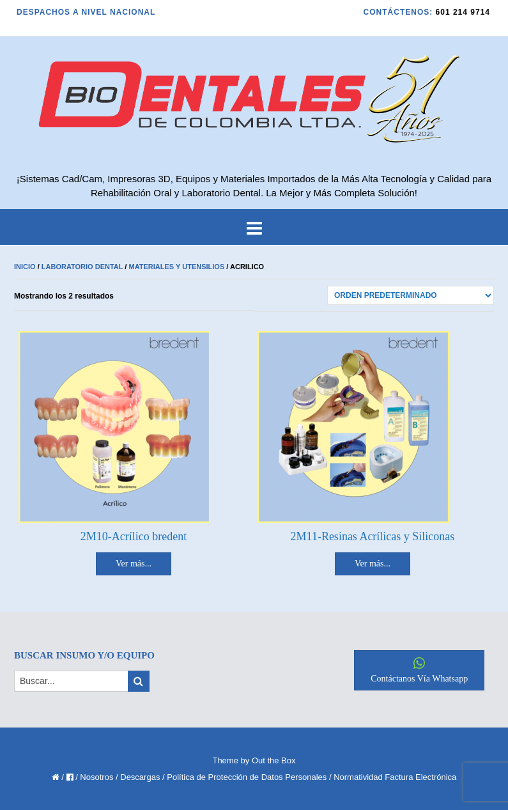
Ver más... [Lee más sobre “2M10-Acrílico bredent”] (133, 563)
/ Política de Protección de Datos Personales (244, 777)
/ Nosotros (94, 777)
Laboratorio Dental (82, 266)
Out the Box (274, 760)
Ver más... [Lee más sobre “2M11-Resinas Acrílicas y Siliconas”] (372, 563)
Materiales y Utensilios (176, 266)
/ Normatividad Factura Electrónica (392, 777)
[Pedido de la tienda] (410, 295)
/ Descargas (138, 777)
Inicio (25, 266)
